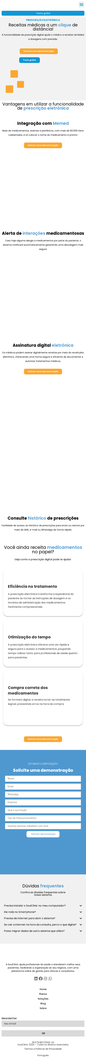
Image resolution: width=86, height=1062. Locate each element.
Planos (43, 994)
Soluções (43, 998)
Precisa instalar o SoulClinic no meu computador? (35, 905)
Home (43, 989)
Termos (28, 1048)
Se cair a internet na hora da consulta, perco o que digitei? (40, 924)
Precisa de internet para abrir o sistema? (29, 918)
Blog (43, 1003)
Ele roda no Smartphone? (20, 912)
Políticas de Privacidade (49, 1048)
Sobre (43, 1008)
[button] (82, 5)
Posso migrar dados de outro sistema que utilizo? (34, 931)
